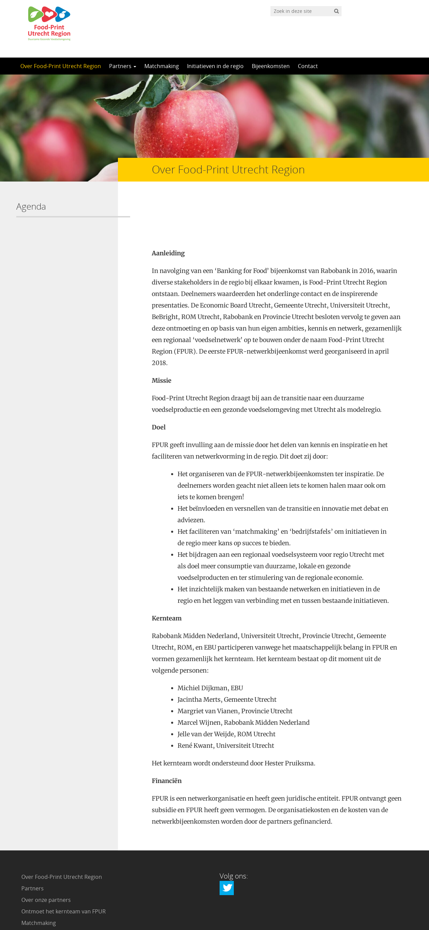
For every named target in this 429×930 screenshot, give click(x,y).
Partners (122, 66)
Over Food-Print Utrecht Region (60, 66)
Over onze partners (46, 854)
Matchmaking (161, 66)
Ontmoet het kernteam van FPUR (63, 865)
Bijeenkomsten (271, 66)
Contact (308, 66)
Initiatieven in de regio (215, 66)
